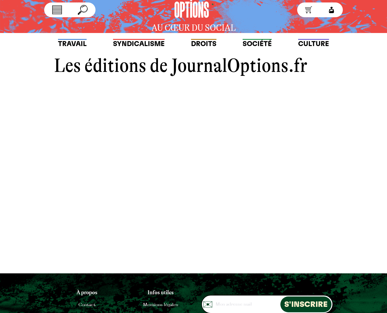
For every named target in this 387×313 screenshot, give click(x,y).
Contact (86, 305)
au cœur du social (193, 27)
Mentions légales (160, 305)
